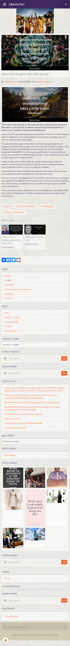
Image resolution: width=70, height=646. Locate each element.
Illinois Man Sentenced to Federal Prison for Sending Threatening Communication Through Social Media (32, 408)
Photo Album (9, 455)
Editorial (7, 276)
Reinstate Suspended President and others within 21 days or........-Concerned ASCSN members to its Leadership (32, 396)
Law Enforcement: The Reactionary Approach (23, 414)
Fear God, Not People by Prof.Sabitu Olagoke (23, 423)
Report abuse (52, 635)
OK (64, 358)
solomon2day (9, 81)
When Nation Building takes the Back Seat (11, 240)
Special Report (10, 331)
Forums (7, 578)
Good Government (26, 206)
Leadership (9, 294)
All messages (11, 616)
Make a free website (20, 635)
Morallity (8, 280)
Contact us (9, 298)
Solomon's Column (42, 81)
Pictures (7, 326)
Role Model (9, 285)
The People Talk (11, 322)
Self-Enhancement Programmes (17, 289)
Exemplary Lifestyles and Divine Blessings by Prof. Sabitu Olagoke (32, 402)
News (6, 313)
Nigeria (7, 206)
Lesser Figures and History (15, 427)
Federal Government (14, 212)
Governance (47, 206)
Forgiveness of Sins (12, 418)
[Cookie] (5, 640)
